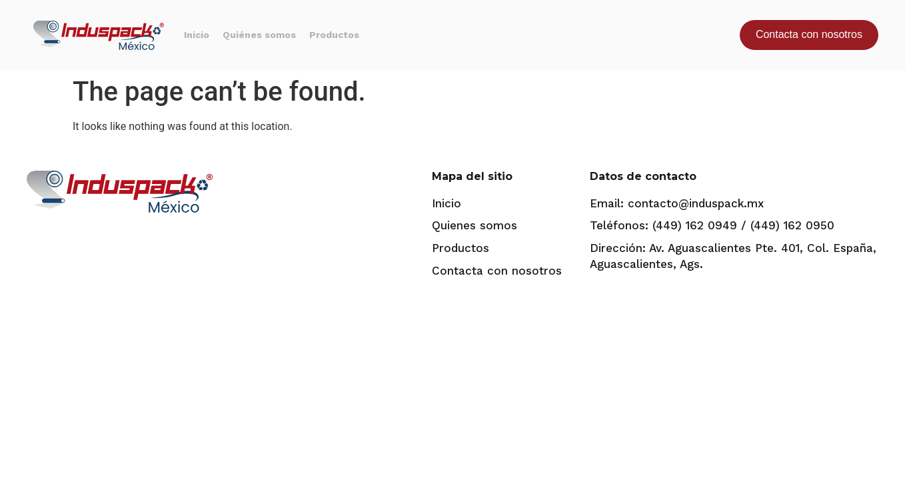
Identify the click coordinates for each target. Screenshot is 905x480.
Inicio (196, 34)
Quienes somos (474, 225)
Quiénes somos (259, 34)
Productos (334, 34)
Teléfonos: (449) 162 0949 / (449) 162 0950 (712, 225)
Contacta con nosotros (497, 270)
